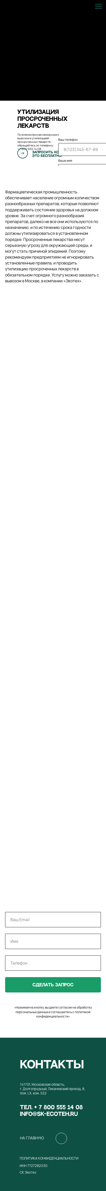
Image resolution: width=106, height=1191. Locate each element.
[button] (22, 153)
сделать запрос (53, 985)
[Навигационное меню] (98, 6)
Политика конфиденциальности (49, 1158)
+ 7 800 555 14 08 (29, 149)
